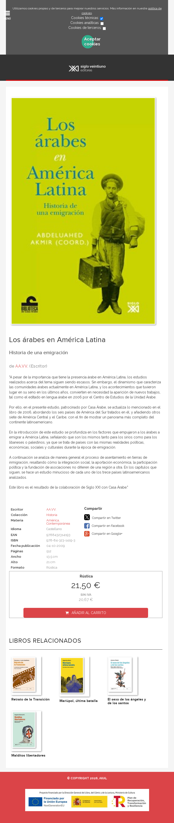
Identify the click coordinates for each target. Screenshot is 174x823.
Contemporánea (58, 523)
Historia (51, 514)
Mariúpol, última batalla (78, 701)
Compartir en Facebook (104, 526)
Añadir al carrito (89, 613)
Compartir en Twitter (102, 517)
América (52, 520)
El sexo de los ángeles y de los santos (127, 701)
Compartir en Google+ (103, 534)
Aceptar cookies (89, 41)
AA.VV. (21, 366)
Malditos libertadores (28, 755)
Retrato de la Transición (30, 699)
